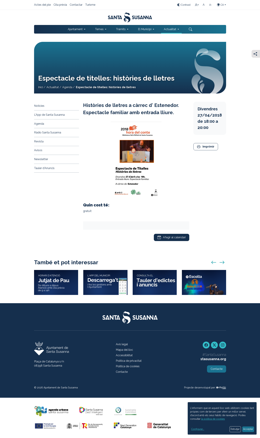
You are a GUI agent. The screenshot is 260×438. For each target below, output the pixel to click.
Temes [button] (99, 29)
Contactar (76, 5)
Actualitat (52, 87)
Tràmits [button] (121, 29)
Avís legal (122, 344)
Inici (40, 87)
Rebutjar (235, 429)
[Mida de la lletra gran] (196, 4)
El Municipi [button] (144, 29)
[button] (205, 146)
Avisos (38, 150)
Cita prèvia (60, 5)
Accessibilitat (124, 355)
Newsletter (41, 159)
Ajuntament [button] (75, 29)
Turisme (90, 5)
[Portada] (130, 17)
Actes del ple (42, 5)
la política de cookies (213, 419)
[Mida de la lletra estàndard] (203, 4)
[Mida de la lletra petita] (210, 4)
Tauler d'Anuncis (44, 168)
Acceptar (248, 429)
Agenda (67, 87)
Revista (39, 141)
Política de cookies (128, 366)
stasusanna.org (213, 359)
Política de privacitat (129, 360)
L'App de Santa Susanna (49, 114)
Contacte (122, 371)
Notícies (39, 105)
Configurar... (197, 429)
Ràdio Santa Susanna (47, 132)
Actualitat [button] (170, 29)
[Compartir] (256, 54)
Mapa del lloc (124, 349)
